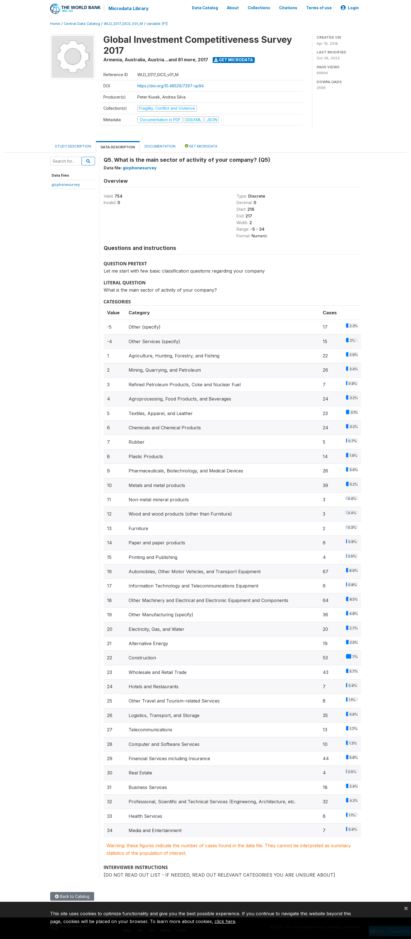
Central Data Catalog (82, 24)
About (233, 8)
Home (55, 24)
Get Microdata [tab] (201, 146)
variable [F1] (157, 24)
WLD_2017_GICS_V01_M (123, 24)
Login (350, 8)
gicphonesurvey (66, 184)
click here (225, 921)
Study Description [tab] (73, 146)
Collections (259, 8)
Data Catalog (205, 8)
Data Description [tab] (118, 147)
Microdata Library (128, 8)
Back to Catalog (72, 896)
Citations (288, 8)
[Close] (406, 908)
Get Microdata (233, 59)
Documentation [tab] (160, 146)
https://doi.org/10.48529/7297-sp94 (170, 85)
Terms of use (319, 8)
